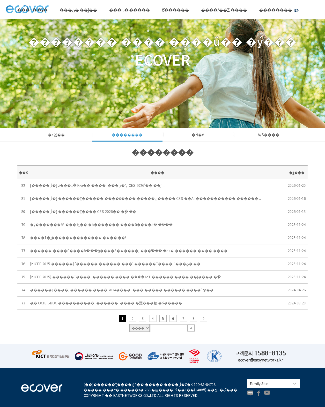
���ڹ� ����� (129, 10)
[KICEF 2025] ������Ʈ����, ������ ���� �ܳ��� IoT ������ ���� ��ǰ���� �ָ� (125, 276)
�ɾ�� (56, 134)
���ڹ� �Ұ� (32, 10)
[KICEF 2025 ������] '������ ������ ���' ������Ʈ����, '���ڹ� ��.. (116, 263)
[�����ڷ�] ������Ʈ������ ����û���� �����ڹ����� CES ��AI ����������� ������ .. (145, 198)
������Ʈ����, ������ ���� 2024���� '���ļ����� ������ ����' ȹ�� (121, 289)
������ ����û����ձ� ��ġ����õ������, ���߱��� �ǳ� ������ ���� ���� (128, 250)
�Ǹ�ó (198, 134)
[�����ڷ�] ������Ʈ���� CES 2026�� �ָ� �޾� (83, 211)
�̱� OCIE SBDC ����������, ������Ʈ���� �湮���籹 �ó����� (106, 302)
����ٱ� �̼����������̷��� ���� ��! (78, 237)
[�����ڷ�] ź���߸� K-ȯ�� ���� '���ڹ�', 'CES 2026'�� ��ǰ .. (97, 185)
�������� (275, 10)
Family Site (259, 383)
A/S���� (268, 134)
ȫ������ (175, 10)
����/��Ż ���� (224, 10)
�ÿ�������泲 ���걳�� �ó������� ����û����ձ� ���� (101, 224)
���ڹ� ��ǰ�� (78, 10)
